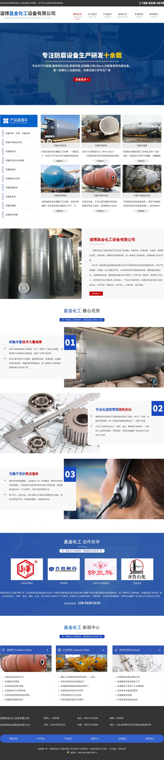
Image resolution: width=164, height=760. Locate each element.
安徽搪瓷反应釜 (12, 178)
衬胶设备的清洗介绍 (14, 677)
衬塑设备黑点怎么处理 (71, 695)
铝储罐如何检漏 (124, 695)
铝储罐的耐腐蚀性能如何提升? (74, 686)
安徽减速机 (10, 169)
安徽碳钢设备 (11, 187)
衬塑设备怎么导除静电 (15, 690)
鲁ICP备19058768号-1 (87, 753)
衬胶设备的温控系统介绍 (128, 677)
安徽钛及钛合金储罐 (14, 160)
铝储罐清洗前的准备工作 (128, 681)
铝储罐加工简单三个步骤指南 (130, 686)
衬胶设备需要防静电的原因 (17, 695)
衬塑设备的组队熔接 (14, 686)
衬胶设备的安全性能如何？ (73, 681)
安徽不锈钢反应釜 (13, 142)
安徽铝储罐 (10, 205)
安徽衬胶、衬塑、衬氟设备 (17, 133)
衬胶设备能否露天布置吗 (72, 699)
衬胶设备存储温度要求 (127, 690)
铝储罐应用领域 (12, 681)
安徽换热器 (10, 196)
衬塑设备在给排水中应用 (72, 690)
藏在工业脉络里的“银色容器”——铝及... (79, 677)
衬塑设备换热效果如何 (127, 699)
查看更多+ (96, 293)
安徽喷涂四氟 (11, 214)
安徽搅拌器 (10, 151)
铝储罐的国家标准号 (14, 699)
